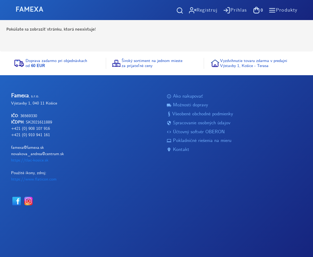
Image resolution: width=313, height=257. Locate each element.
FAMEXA (29, 9)
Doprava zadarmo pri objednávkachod (56, 63)
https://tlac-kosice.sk (29, 160)
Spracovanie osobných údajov (198, 123)
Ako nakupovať (185, 96)
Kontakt (178, 150)
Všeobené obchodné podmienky (200, 114)
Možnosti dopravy (187, 105)
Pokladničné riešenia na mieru (199, 141)
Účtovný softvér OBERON (196, 132)
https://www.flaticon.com (34, 179)
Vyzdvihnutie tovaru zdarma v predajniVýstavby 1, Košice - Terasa (253, 63)
